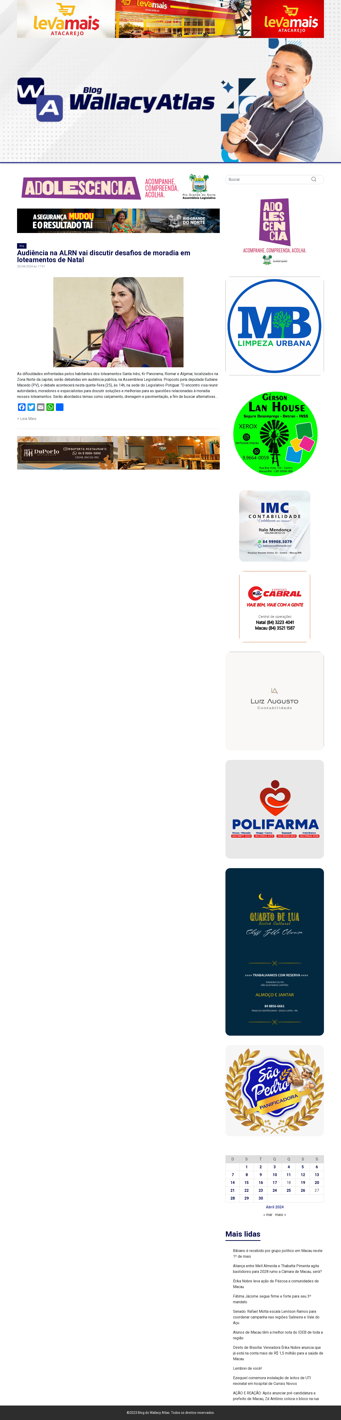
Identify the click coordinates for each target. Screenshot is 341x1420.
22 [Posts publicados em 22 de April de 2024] (246, 1190)
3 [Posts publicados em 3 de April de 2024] (275, 1167)
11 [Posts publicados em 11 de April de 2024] (289, 1175)
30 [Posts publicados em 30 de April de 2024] (261, 1198)
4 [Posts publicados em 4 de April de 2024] (289, 1167)
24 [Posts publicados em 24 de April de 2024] (275, 1190)
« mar (267, 1214)
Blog (21, 245)
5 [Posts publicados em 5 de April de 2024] (303, 1167)
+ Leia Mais (26, 418)
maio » (280, 1214)
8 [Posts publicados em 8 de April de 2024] (247, 1175)
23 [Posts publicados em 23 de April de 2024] (261, 1190)
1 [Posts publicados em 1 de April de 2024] (247, 1167)
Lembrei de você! (247, 1368)
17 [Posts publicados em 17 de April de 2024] (275, 1182)
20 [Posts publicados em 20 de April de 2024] (317, 1182)
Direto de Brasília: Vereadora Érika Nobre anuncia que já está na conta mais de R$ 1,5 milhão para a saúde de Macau (278, 1353)
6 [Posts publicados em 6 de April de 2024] (317, 1167)
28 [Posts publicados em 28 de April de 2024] (232, 1198)
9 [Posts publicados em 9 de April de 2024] (261, 1175)
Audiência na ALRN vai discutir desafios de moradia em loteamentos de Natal (103, 256)
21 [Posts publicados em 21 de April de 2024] (232, 1190)
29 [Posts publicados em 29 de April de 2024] (246, 1198)
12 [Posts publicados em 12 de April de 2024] (303, 1175)
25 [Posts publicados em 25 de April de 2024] (289, 1190)
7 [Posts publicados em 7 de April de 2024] (233, 1175)
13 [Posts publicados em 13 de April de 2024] (317, 1175)
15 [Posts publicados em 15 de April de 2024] (246, 1182)
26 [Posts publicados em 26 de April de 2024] (303, 1190)
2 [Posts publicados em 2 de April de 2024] (261, 1167)
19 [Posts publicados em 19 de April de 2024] (303, 1182)
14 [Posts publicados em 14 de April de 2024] (232, 1182)
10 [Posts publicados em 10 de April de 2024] (275, 1175)
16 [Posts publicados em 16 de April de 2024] (261, 1182)
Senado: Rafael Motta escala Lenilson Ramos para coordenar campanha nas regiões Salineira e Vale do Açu (276, 1317)
